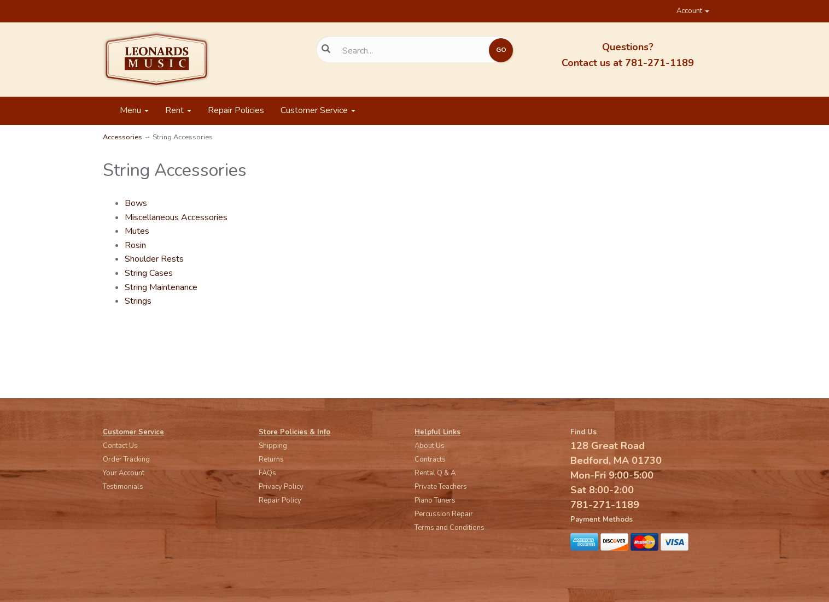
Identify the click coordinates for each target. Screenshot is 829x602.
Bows (136, 203)
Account (692, 11)
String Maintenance (161, 287)
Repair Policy (280, 500)
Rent (178, 110)
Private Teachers (440, 487)
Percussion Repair (443, 514)
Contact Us (120, 446)
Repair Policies (236, 110)
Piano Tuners (435, 500)
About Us (429, 446)
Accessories (122, 137)
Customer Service (318, 110)
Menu (134, 110)
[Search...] (406, 50)
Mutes (137, 231)
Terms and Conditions (449, 528)
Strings (138, 301)
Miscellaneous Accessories (176, 217)
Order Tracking (126, 459)
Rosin (135, 245)
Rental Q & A (435, 473)
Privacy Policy (281, 487)
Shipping (273, 446)
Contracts (430, 459)
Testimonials (123, 487)
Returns (271, 459)
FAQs (267, 473)
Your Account (123, 473)
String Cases (149, 273)
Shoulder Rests (154, 259)
